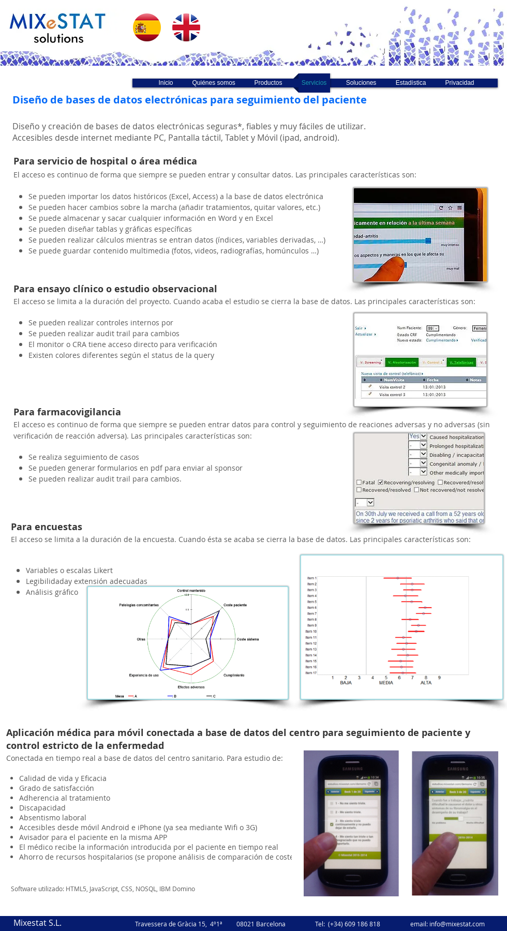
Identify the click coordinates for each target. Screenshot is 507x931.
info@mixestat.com (457, 924)
